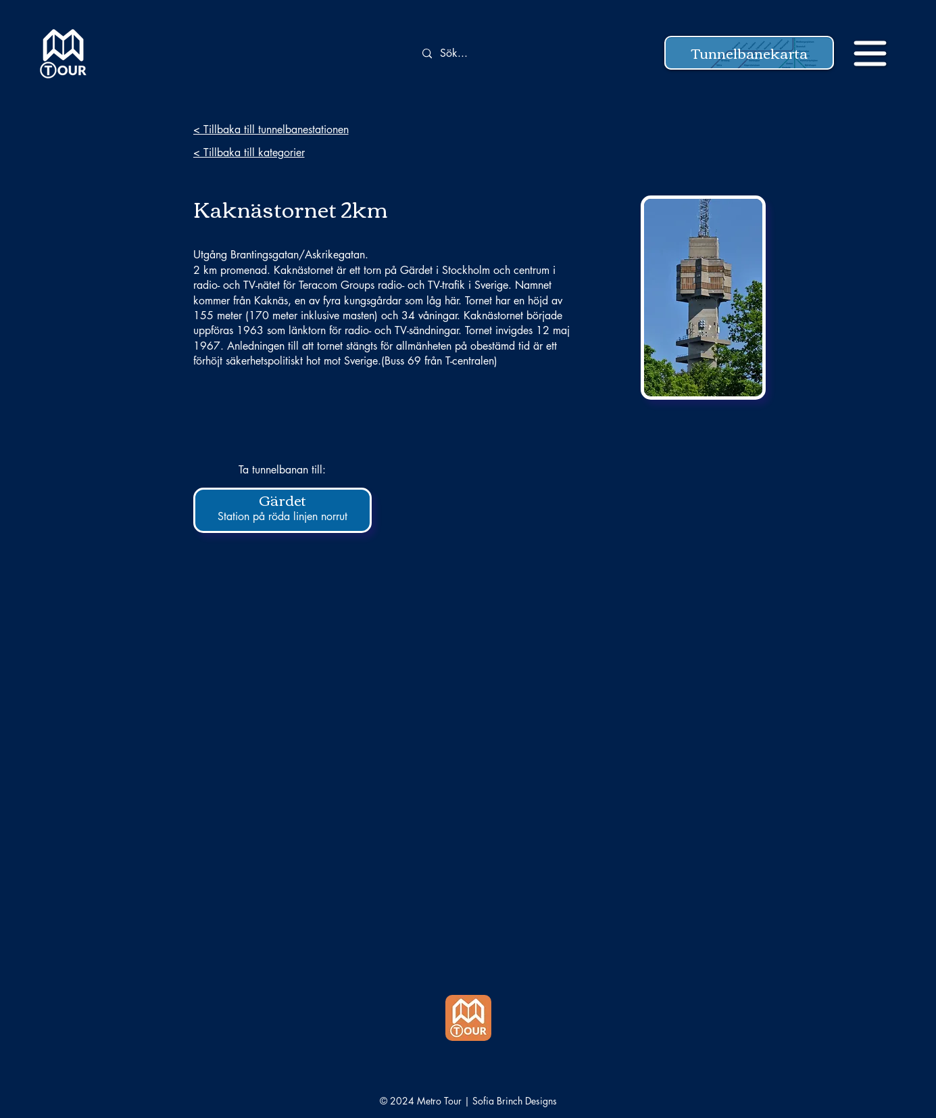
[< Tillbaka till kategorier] (289, 152)
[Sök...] (492, 54)
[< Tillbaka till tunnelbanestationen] (289, 129)
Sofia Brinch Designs (514, 1100)
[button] (749, 53)
